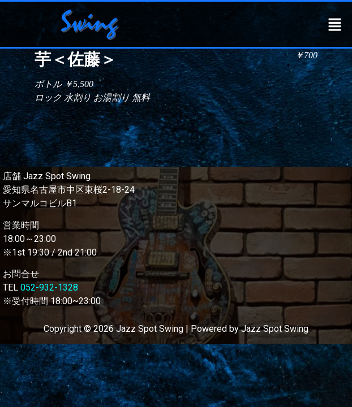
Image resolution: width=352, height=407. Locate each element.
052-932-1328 (49, 287)
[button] (335, 24)
